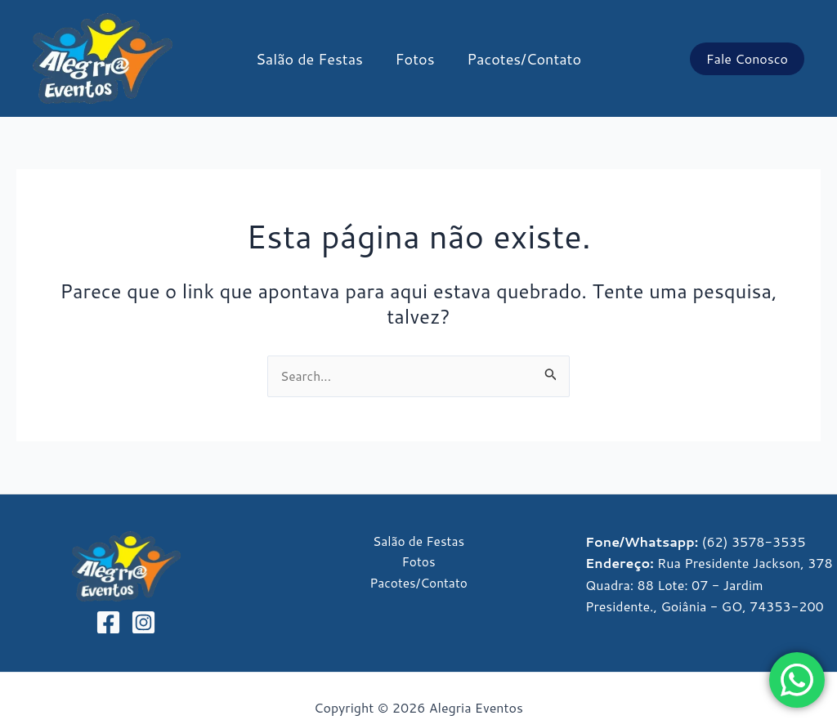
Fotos (415, 58)
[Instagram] (143, 623)
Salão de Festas (312, 58)
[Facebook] (108, 623)
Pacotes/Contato (521, 58)
